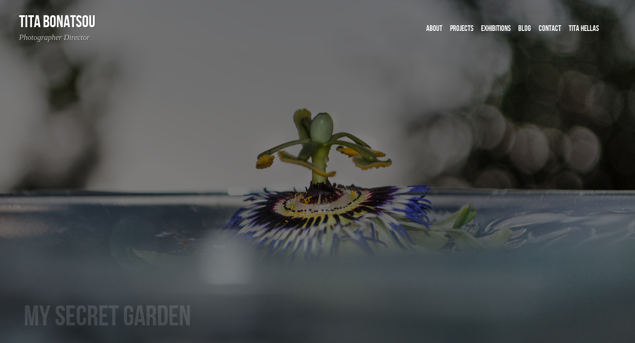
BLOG (524, 28)
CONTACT (550, 28)
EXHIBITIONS (496, 28)
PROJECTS (461, 28)
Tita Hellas (584, 28)
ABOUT (434, 28)
